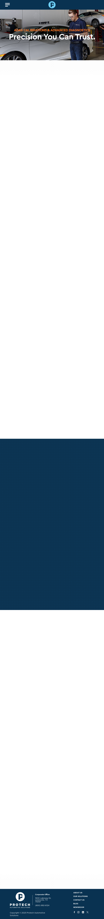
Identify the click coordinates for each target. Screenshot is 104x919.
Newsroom (78, 907)
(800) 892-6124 (42, 905)
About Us (77, 893)
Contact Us (78, 900)
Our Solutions (80, 896)
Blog (75, 904)
